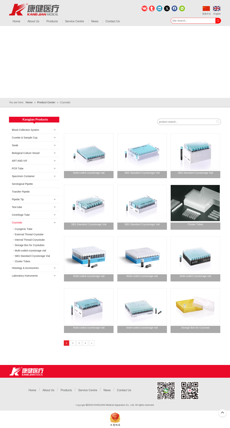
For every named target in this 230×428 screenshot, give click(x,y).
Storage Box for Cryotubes (29, 245)
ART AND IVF (19, 160)
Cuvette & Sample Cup (24, 137)
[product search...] (186, 122)
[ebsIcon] (115, 419)
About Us (48, 390)
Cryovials (17, 222)
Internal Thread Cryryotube (30, 239)
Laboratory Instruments (25, 275)
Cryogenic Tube (23, 229)
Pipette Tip (18, 199)
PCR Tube (18, 168)
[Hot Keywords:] (218, 20)
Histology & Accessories (25, 268)
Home (32, 390)
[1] (178, 390)
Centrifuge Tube (21, 214)
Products (66, 390)
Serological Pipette (22, 183)
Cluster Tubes (22, 261)
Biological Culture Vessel (26, 153)
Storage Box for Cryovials (195, 327)
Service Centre (87, 390)
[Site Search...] (193, 20)
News (107, 390)
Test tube (17, 207)
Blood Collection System (25, 129)
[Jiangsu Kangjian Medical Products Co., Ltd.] (26, 371)
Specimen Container (23, 176)
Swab (15, 145)
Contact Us (124, 390)
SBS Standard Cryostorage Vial (32, 256)
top (222, 412)
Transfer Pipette (21, 191)
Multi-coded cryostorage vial (30, 250)
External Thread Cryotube (29, 234)
